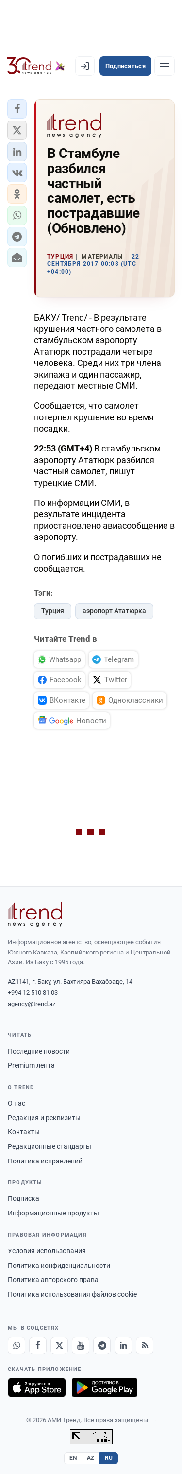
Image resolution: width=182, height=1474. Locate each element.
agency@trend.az (31, 1003)
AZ (91, 1458)
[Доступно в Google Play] (104, 1387)
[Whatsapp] (16, 1345)
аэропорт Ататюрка (114, 611)
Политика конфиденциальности (59, 1265)
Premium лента (31, 1065)
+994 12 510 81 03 (33, 992)
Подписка (23, 1198)
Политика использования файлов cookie (72, 1294)
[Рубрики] (164, 66)
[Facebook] (38, 1345)
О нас (16, 1103)
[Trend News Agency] (35, 914)
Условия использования (47, 1251)
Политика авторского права (53, 1279)
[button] (17, 109)
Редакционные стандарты (49, 1146)
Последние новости (39, 1051)
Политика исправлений (45, 1161)
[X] (59, 1345)
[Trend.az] (36, 66)
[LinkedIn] (123, 1345)
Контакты (24, 1132)
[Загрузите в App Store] (37, 1387)
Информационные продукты (53, 1213)
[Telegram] (102, 1345)
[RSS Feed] (144, 1345)
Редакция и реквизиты (44, 1118)
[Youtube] (80, 1345)
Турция (52, 611)
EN (73, 1458)
